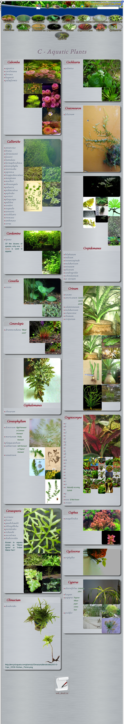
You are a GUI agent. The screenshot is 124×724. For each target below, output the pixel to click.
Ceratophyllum (16, 421)
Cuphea (73, 513)
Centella (13, 281)
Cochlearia (73, 62)
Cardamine (13, 233)
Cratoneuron (73, 108)
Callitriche (13, 142)
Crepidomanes (92, 248)
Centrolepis (16, 324)
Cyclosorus (73, 551)
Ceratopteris (13, 511)
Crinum (73, 289)
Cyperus (73, 582)
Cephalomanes (32, 405)
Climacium (13, 600)
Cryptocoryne (73, 417)
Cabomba (13, 62)
